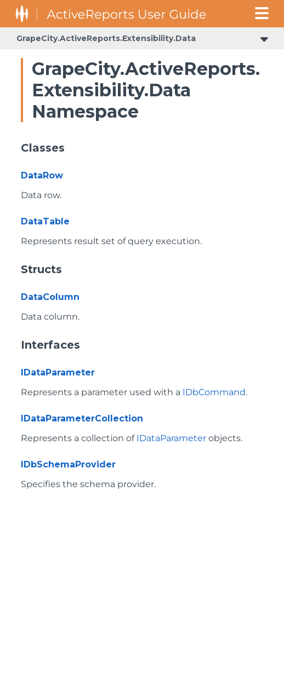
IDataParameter (58, 372)
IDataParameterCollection (82, 418)
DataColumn (50, 297)
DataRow (42, 175)
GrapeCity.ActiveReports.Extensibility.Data (106, 38)
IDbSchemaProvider (68, 464)
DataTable (45, 221)
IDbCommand (214, 392)
